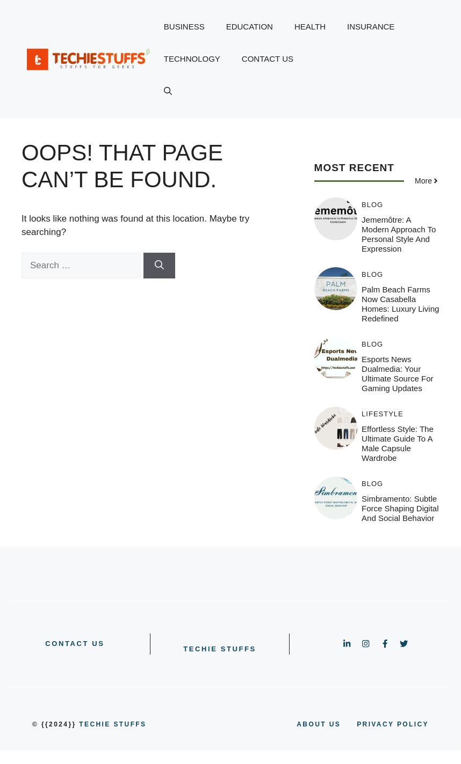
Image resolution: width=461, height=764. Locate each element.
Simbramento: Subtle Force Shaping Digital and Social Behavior (400, 508)
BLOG (372, 204)
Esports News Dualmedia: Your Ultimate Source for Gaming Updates (397, 374)
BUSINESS (184, 26)
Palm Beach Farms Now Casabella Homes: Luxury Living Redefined (400, 304)
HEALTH (310, 26)
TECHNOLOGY (192, 58)
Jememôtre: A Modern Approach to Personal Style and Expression (399, 234)
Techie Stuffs (219, 649)
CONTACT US (267, 58)
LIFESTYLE (383, 413)
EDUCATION (249, 26)
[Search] (159, 265)
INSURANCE (370, 26)
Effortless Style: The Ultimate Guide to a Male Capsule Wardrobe (398, 443)
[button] (168, 91)
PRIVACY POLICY (393, 724)
